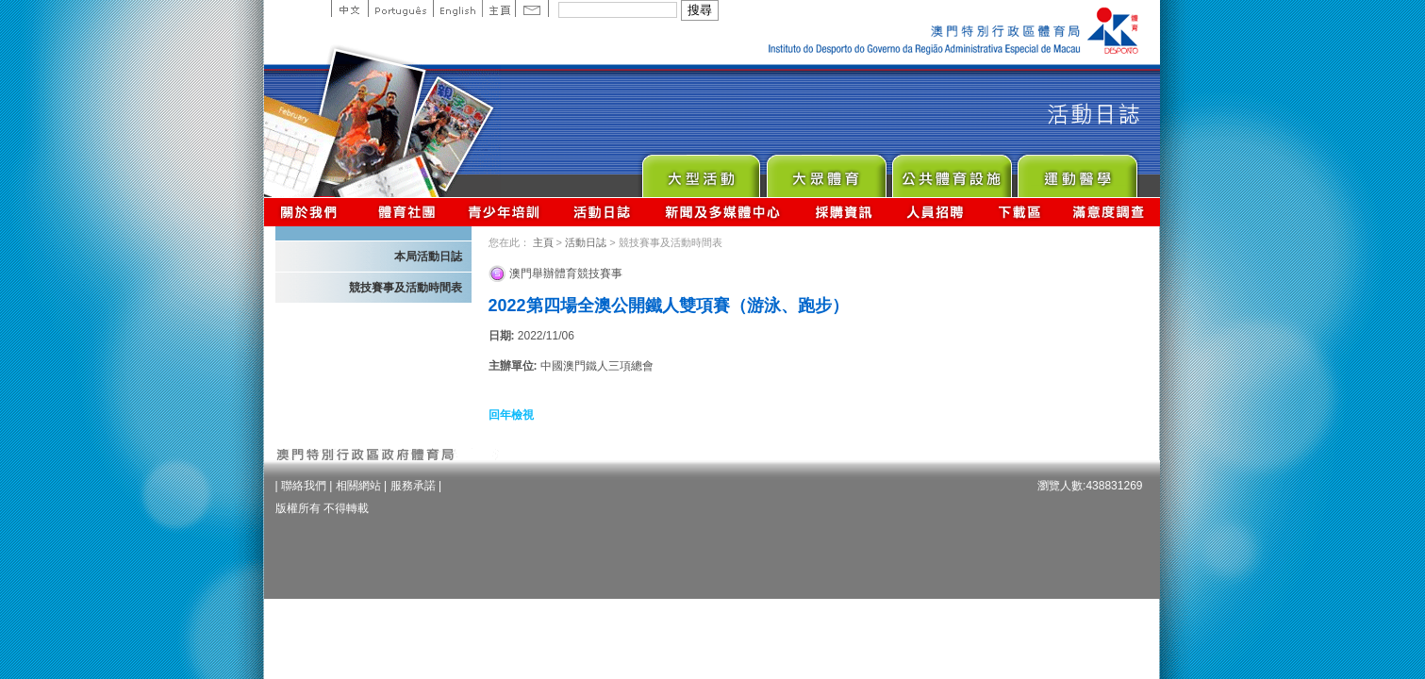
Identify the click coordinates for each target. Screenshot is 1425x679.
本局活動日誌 (428, 256)
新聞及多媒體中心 (723, 211)
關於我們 (312, 211)
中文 (349, 8)
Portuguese (400, 8)
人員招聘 (935, 211)
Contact (532, 8)
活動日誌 (603, 211)
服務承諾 (413, 485)
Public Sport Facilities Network (951, 171)
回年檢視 (511, 415)
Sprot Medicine (1076, 171)
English (457, 8)
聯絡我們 (303, 485)
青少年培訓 (504, 211)
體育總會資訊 (406, 211)
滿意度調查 (1109, 211)
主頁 (498, 8)
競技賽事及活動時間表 (405, 287)
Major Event (700, 171)
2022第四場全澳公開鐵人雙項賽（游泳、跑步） (669, 305)
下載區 (1019, 211)
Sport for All (825, 171)
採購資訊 (843, 211)
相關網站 (358, 485)
